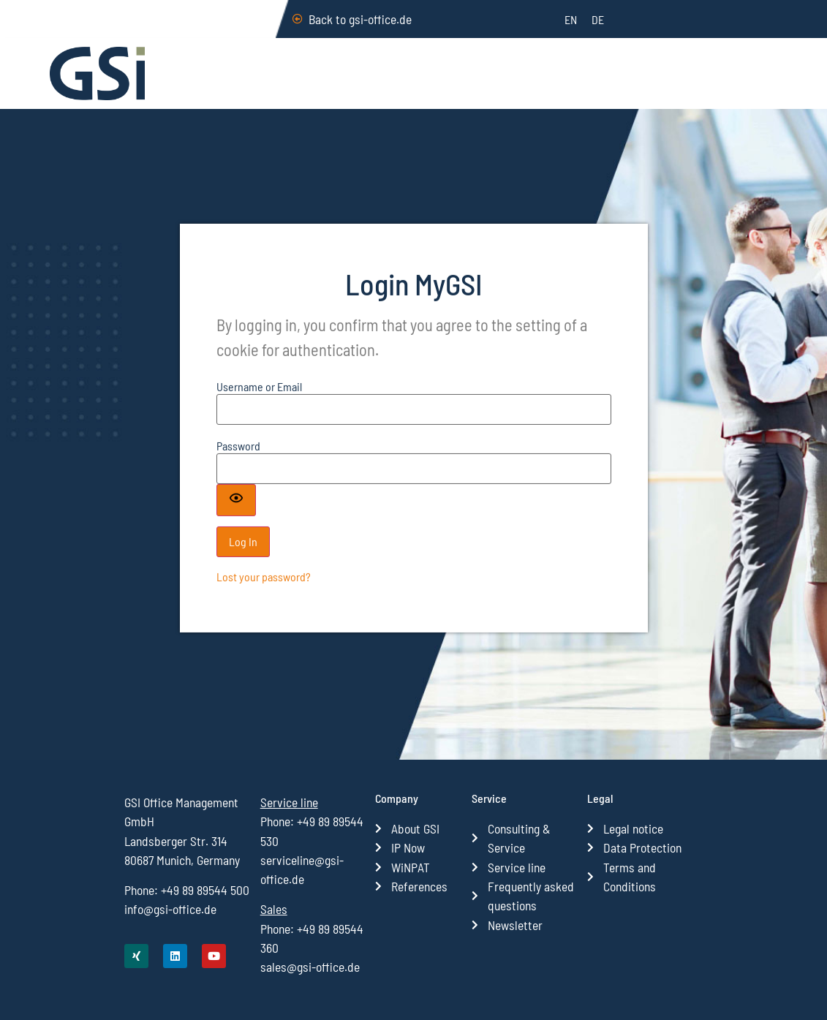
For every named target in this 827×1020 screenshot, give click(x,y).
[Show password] (236, 518)
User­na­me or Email (259, 406)
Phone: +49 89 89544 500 (186, 890)
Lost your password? (263, 595)
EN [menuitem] (570, 19)
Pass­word (238, 464)
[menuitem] (570, 19)
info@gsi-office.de (170, 909)
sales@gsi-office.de (310, 967)
